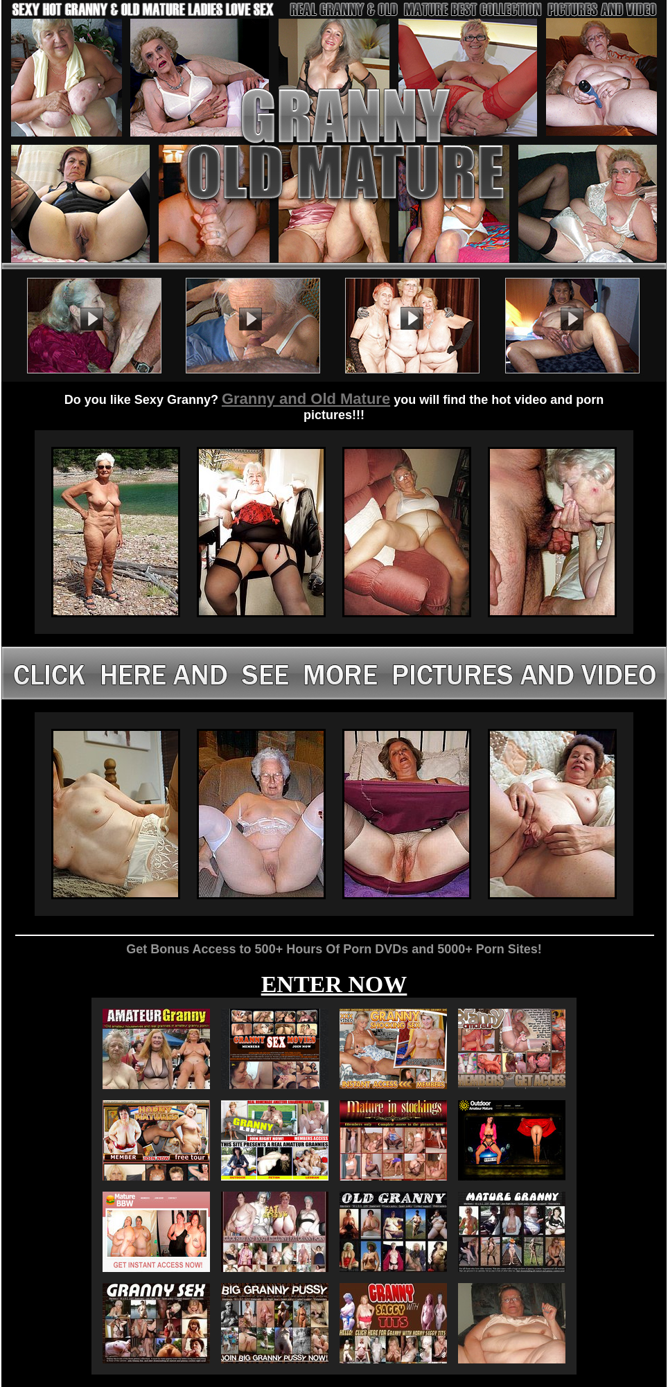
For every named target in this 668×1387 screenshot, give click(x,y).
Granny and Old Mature (306, 398)
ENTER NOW (334, 984)
